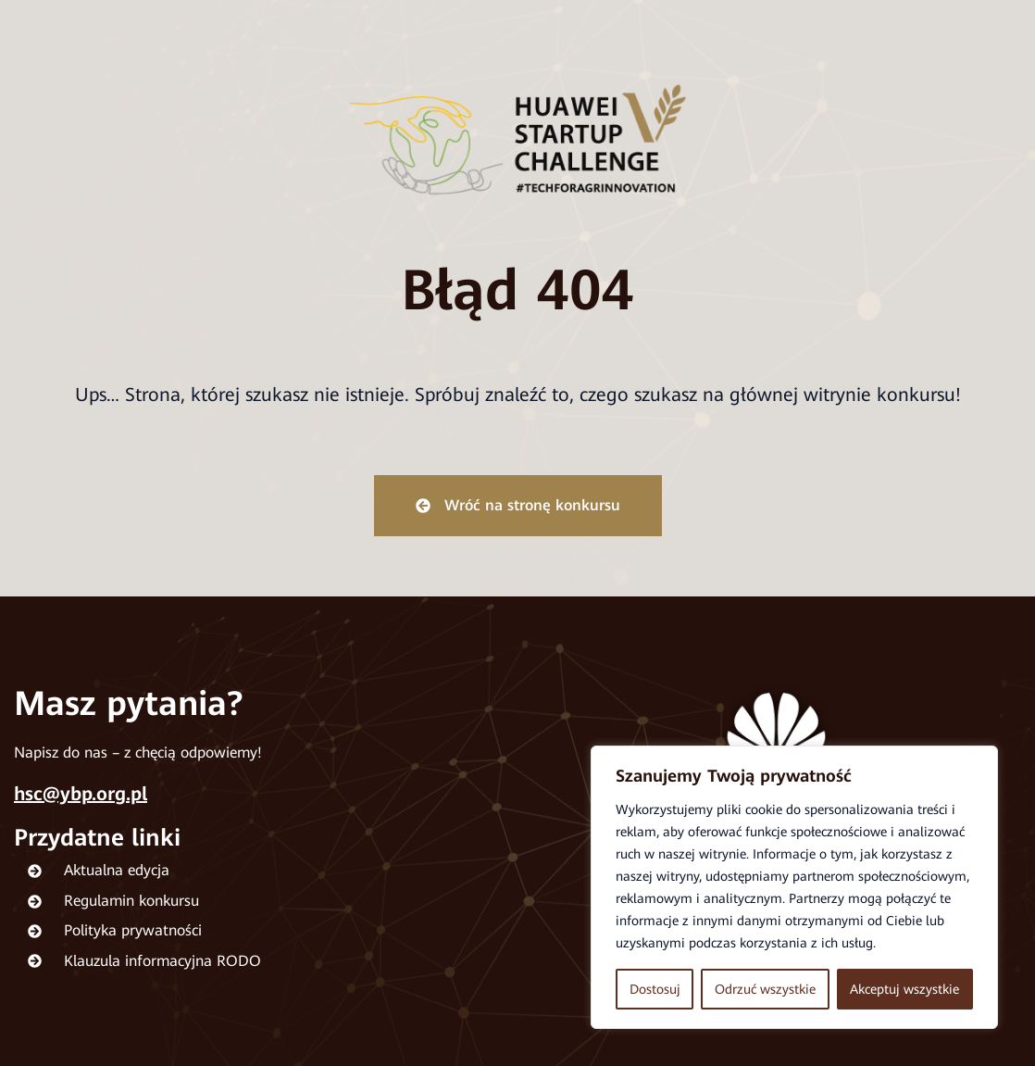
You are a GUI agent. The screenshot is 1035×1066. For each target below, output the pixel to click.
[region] (794, 887)
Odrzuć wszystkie (765, 989)
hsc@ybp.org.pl (80, 794)
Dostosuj (655, 989)
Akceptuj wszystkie (904, 989)
